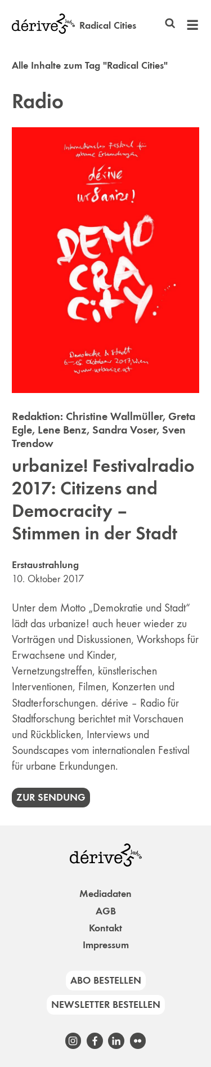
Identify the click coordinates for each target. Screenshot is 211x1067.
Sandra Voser (124, 429)
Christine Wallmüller (114, 416)
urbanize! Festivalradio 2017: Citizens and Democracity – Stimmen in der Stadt (103, 499)
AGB (106, 911)
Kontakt (105, 928)
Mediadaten (105, 893)
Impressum (106, 945)
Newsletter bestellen (105, 1004)
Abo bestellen (105, 980)
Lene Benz (62, 429)
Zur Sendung (51, 797)
